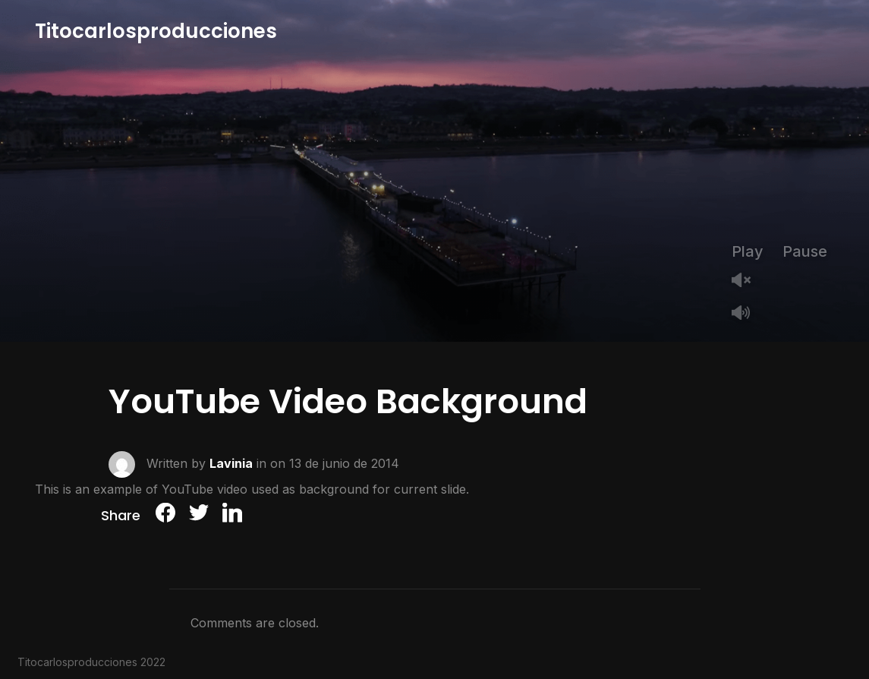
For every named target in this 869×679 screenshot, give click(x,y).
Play (748, 251)
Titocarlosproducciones (156, 31)
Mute (747, 314)
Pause (804, 251)
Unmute (747, 281)
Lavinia (231, 462)
